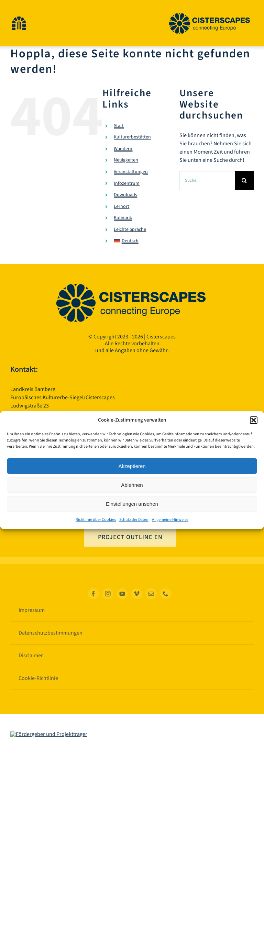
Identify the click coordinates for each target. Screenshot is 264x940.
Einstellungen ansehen (132, 504)
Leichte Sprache (130, 229)
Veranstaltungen (131, 171)
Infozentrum (127, 183)
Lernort (121, 206)
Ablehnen (132, 485)
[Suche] (244, 180)
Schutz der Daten (133, 520)
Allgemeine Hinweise (170, 520)
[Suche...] (207, 180)
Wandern (123, 148)
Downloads (125, 194)
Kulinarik (123, 218)
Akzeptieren (131, 466)
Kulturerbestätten (132, 137)
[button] (253, 420)
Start (119, 125)
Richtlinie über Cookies (96, 520)
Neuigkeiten (126, 160)
